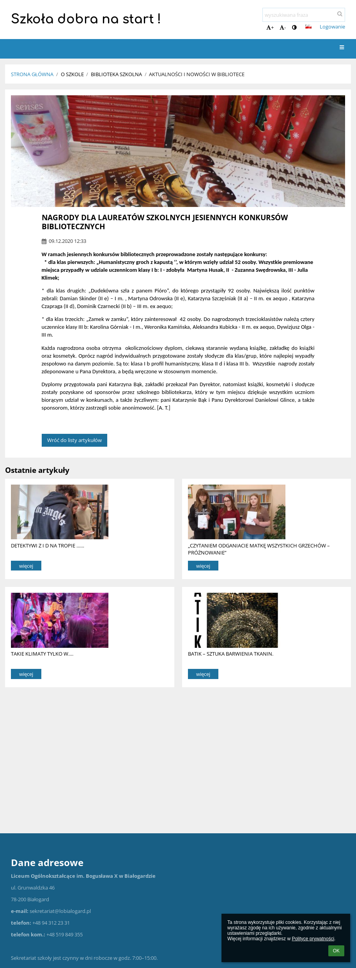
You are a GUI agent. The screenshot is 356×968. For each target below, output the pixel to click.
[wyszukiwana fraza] (303, 15)
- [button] (283, 27)
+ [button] (270, 27)
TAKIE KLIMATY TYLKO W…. (42, 653)
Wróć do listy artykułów (74, 440)
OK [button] (336, 951)
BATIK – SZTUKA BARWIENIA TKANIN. (230, 653)
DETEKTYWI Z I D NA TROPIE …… (47, 545)
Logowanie (332, 26)
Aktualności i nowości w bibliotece (196, 74)
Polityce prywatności (313, 938)
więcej (26, 565)
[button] (308, 26)
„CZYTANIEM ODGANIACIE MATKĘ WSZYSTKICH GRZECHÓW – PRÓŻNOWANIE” (259, 549)
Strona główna (32, 74)
